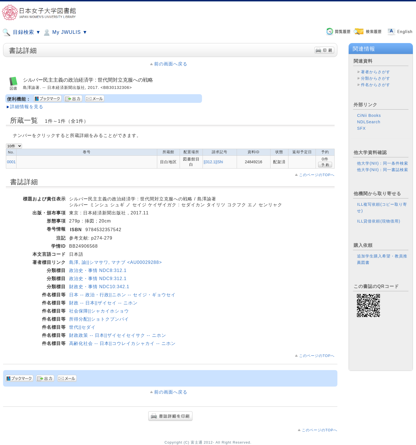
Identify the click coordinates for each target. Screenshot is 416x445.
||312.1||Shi (213, 162)
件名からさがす (375, 84)
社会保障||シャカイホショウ (99, 311)
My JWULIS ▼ (65, 32)
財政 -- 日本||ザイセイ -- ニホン (103, 302)
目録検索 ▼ (21, 32)
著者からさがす (375, 72)
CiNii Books (369, 115)
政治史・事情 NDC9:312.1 (98, 278)
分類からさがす (375, 78)
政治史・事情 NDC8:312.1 (98, 270)
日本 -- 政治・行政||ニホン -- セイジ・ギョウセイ (122, 294)
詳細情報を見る (26, 106)
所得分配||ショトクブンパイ (99, 319)
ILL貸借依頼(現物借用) (378, 221)
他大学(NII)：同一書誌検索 (382, 169)
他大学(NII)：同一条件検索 (382, 163)
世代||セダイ (82, 327)
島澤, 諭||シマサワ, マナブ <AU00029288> (115, 262)
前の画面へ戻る (170, 63)
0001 (11, 162)
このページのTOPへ (317, 175)
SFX (361, 128)
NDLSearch (368, 122)
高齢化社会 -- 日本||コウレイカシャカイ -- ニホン (122, 343)
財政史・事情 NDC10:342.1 (99, 286)
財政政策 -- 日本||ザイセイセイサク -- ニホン (117, 335)
